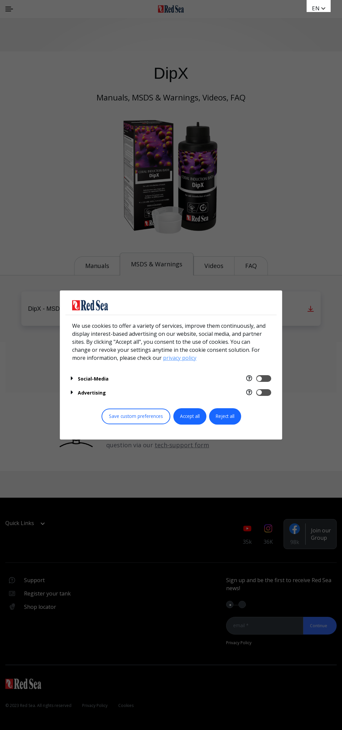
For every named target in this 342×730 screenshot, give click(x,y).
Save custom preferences (136, 416)
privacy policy (179, 357)
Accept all (190, 416)
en (316, 8)
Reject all (225, 416)
